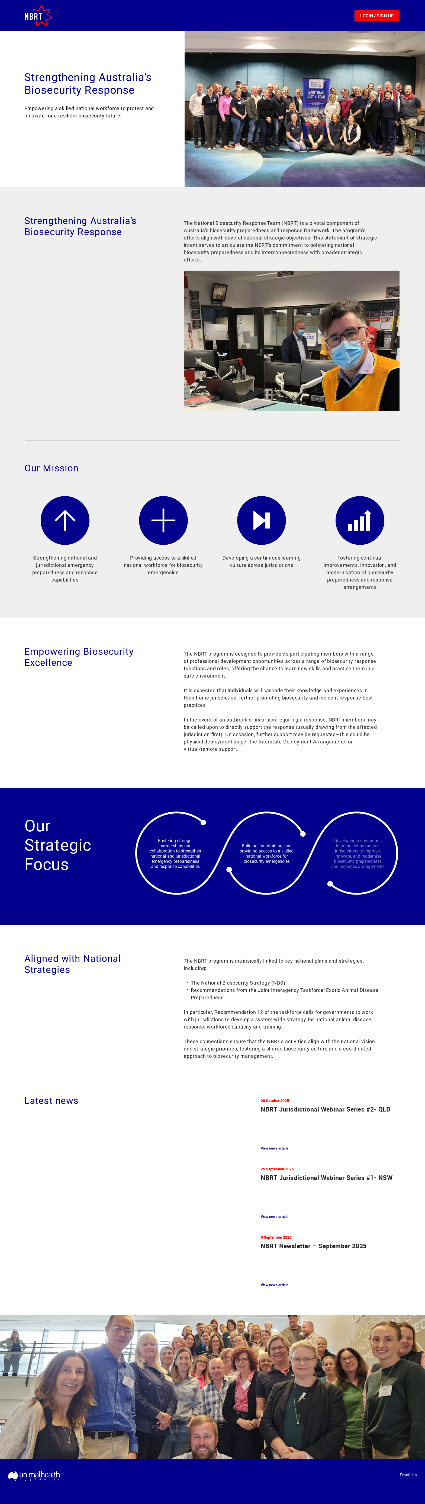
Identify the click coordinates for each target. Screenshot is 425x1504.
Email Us (408, 1475)
